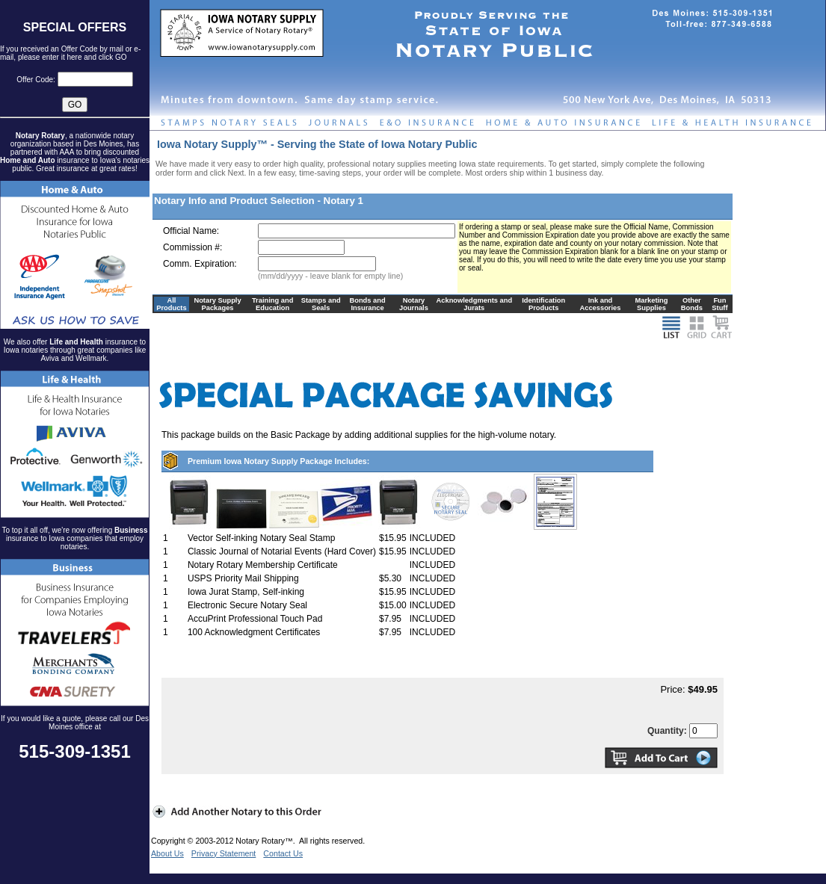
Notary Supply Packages (217, 304)
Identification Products (543, 304)
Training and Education (272, 304)
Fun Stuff (719, 304)
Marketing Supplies (651, 304)
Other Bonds (692, 304)
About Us (167, 853)
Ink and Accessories (599, 304)
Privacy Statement (223, 853)
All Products (171, 304)
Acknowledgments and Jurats (475, 304)
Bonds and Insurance (367, 304)
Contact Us (283, 853)
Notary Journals (413, 304)
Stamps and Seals (321, 304)
